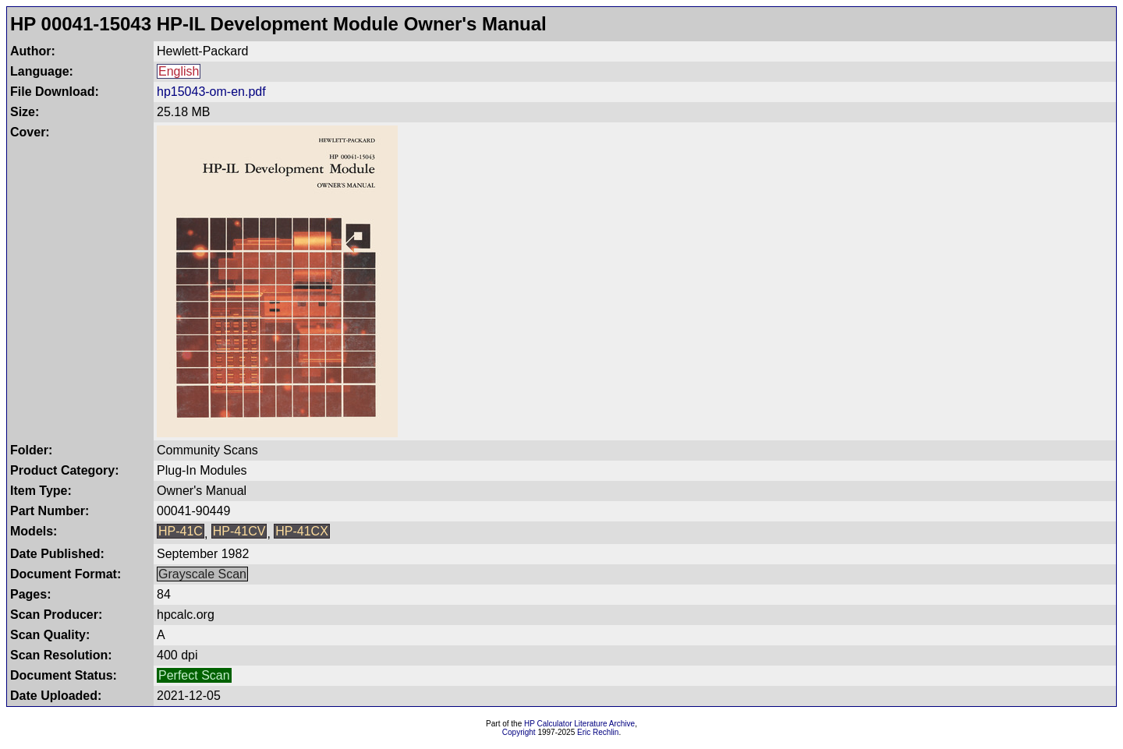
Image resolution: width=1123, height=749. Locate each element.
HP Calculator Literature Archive (579, 723)
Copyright (519, 732)
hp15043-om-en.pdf (211, 91)
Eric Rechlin (597, 732)
